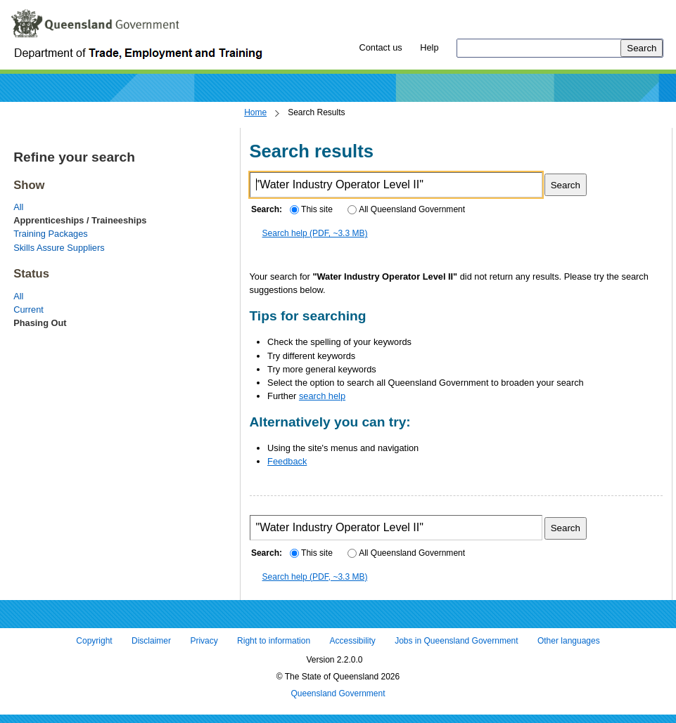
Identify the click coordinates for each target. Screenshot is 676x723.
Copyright (94, 641)
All (18, 207)
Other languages (568, 641)
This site (311, 209)
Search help (315, 233)
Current (28, 309)
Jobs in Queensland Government (456, 641)
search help (322, 396)
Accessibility (352, 641)
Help (429, 47)
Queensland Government (338, 693)
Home (255, 112)
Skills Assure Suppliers (58, 247)
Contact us (380, 47)
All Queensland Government (406, 209)
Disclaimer (151, 641)
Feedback (287, 461)
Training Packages (50, 233)
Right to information (273, 641)
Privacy (203, 641)
